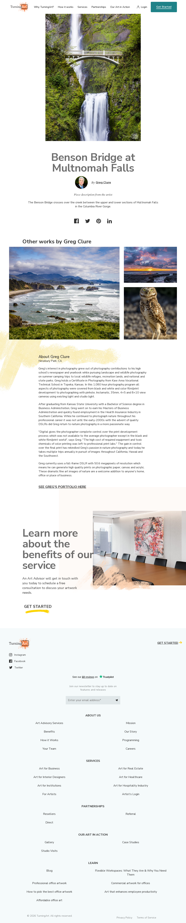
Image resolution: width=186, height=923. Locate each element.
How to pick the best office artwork (49, 892)
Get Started (163, 7)
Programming (130, 740)
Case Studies (130, 842)
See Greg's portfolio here (62, 487)
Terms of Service (146, 917)
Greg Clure (103, 182)
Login (144, 7)
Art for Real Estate (130, 769)
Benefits (49, 732)
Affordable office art (49, 900)
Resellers (49, 814)
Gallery (49, 842)
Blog (49, 871)
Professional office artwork (49, 883)
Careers (131, 749)
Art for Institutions (49, 786)
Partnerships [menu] (99, 7)
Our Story (130, 732)
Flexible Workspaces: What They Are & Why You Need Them (130, 873)
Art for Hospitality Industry (130, 786)
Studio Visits (49, 851)
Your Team (49, 749)
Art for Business (49, 769)
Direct (49, 823)
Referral (131, 814)
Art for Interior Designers (49, 777)
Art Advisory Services (49, 723)
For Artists (49, 794)
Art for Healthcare (130, 777)
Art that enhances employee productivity (130, 892)
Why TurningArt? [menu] (44, 7)
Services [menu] (82, 7)
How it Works (49, 740)
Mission (131, 723)
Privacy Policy (124, 917)
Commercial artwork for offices (130, 883)
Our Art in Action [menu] (120, 7)
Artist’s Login (130, 794)
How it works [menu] (65, 7)
